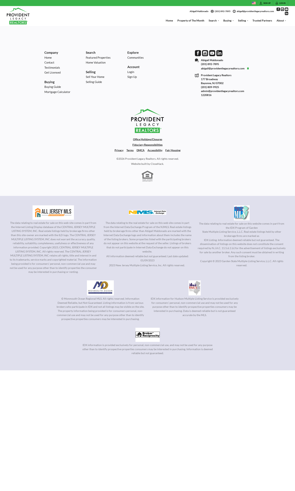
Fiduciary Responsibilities (147, 144)
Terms (130, 150)
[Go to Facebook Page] (278, 9)
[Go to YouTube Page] (286, 9)
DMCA (140, 150)
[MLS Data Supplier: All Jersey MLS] (53, 212)
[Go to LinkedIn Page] (286, 13)
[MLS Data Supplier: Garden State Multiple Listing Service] (241, 213)
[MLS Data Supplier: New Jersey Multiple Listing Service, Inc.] (147, 212)
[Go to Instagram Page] (282, 9)
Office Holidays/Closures (147, 139)
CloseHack (157, 163)
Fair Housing (172, 150)
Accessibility (155, 150)
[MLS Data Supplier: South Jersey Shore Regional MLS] (147, 334)
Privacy (119, 150)
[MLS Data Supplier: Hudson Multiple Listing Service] (194, 288)
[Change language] (253, 3)
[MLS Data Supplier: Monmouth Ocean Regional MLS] (100, 288)
